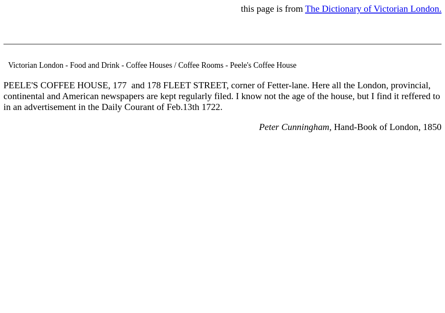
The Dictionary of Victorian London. (373, 8)
